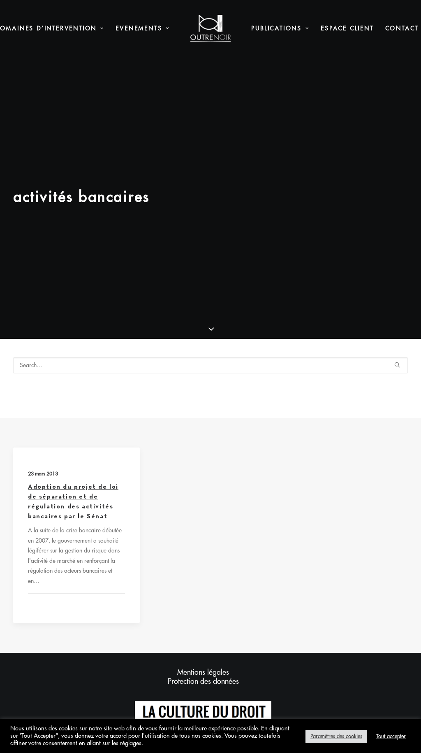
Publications (280, 28)
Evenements (142, 28)
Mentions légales (203, 553)
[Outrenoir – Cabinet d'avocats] (210, 28)
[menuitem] (142, 28)
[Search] (210, 246)
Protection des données (203, 562)
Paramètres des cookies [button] (336, 736)
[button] (397, 245)
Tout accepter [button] (391, 736)
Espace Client (347, 28)
